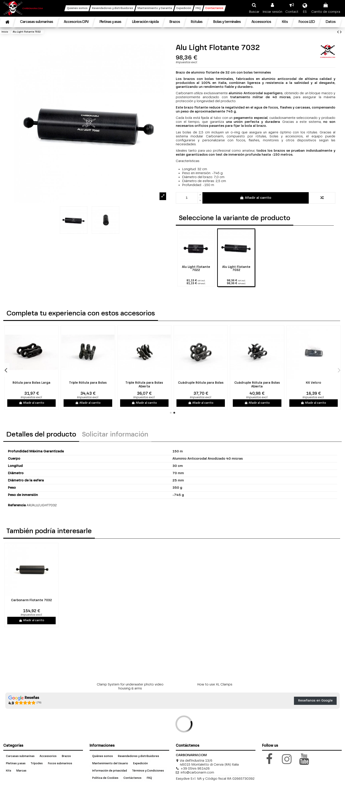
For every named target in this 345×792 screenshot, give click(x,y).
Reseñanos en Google (315, 700)
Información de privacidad (109, 771)
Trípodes (37, 763)
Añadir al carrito (255, 197)
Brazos (66, 756)
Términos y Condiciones (148, 771)
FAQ (149, 778)
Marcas (21, 771)
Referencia (17, 505)
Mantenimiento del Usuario (110, 763)
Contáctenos (132, 778)
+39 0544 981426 (195, 768)
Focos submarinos (60, 763)
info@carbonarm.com (197, 772)
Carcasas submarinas (20, 756)
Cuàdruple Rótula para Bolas (300, 382)
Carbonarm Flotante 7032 (31, 600)
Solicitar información (115, 434)
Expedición (140, 763)
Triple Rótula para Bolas (188, 382)
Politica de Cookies (105, 778)
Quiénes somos (102, 756)
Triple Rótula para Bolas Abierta (244, 384)
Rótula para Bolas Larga (131, 382)
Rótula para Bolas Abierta (75, 382)
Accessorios (48, 756)
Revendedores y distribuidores (138, 756)
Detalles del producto (41, 434)
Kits (8, 771)
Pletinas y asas (16, 763)
